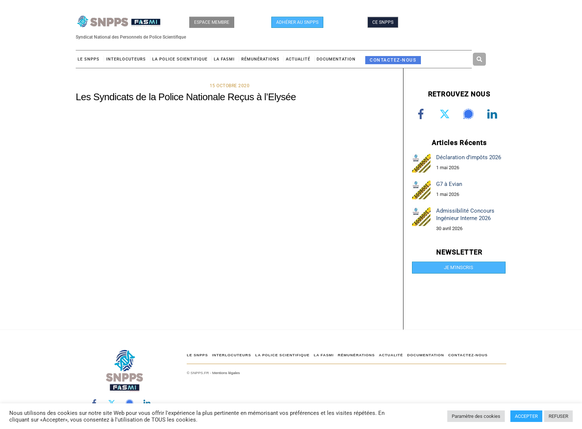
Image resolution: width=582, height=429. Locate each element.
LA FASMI (224, 59)
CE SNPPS (382, 22)
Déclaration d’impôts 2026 (468, 157)
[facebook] (422, 114)
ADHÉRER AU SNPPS (297, 22)
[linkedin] (493, 114)
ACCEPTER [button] (526, 416)
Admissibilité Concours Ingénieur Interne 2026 (465, 214)
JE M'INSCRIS (458, 267)
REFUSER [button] (558, 416)
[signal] (470, 114)
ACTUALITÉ (298, 59)
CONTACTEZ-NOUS (393, 60)
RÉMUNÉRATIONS (260, 59)
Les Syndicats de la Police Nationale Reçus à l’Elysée (186, 96)
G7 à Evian (449, 184)
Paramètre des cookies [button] (476, 416)
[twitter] (446, 114)
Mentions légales (226, 373)
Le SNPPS (88, 59)
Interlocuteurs (126, 59)
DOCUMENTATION (336, 59)
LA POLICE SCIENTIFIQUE (179, 59)
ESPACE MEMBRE (211, 22)
